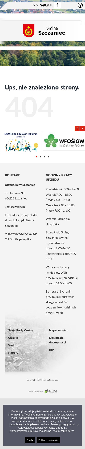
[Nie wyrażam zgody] (77, 425)
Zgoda (30, 440)
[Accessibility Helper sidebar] (80, 5)
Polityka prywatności (48, 440)
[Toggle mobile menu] (83, 23)
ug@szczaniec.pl (15, 206)
